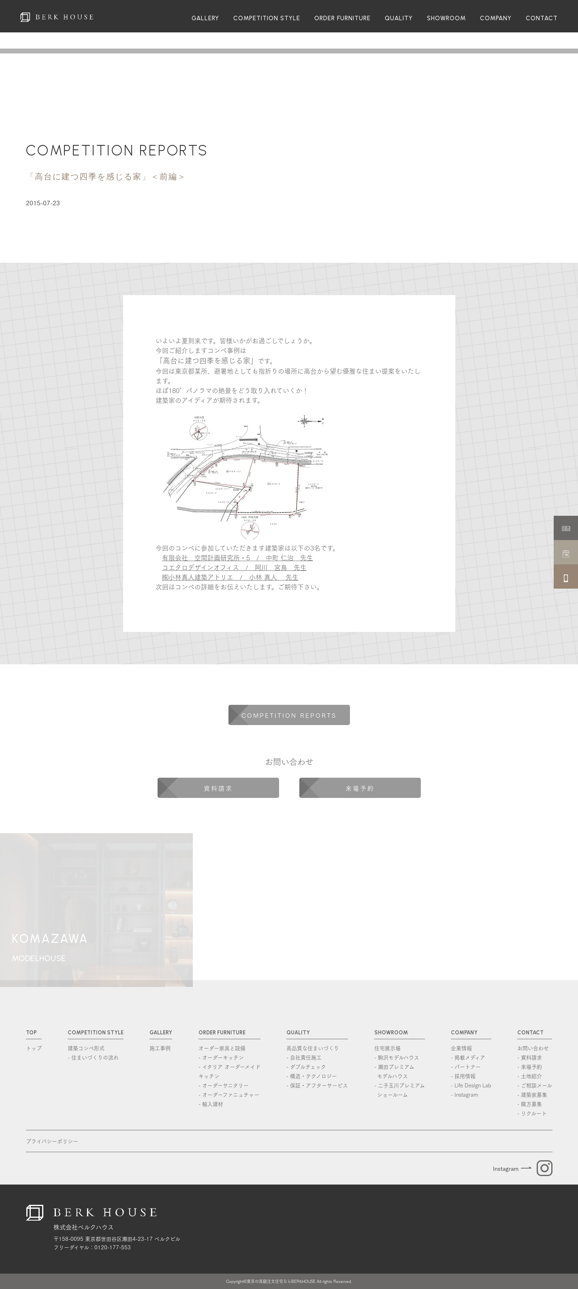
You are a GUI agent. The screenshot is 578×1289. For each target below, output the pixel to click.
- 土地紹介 (529, 1076)
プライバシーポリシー (52, 1141)
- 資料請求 (529, 1057)
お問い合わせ (533, 1048)
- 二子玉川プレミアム (399, 1090)
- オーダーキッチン (221, 1057)
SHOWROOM (446, 18)
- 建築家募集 (532, 1094)
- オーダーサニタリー (223, 1085)
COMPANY (496, 18)
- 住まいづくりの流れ (93, 1057)
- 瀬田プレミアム (399, 1071)
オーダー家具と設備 (221, 1048)
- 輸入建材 (210, 1104)
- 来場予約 (529, 1066)
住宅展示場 (387, 1048)
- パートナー (466, 1066)
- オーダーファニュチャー (228, 1094)
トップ (34, 1048)
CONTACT (542, 18)
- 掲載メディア (468, 1057)
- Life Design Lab (471, 1085)
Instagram (505, 1168)
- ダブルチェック (306, 1066)
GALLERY (205, 18)
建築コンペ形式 (86, 1048)
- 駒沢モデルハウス (396, 1057)
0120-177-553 (112, 1247)
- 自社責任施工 (304, 1057)
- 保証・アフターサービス (317, 1085)
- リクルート (532, 1113)
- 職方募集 (529, 1104)
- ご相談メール (534, 1085)
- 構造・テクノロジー (311, 1076)
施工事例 (160, 1048)
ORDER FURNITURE (342, 18)
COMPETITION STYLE (266, 18)
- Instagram (464, 1094)
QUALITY (399, 18)
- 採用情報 (463, 1076)
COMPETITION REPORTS (117, 150)
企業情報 (461, 1048)
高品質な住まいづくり (312, 1048)
